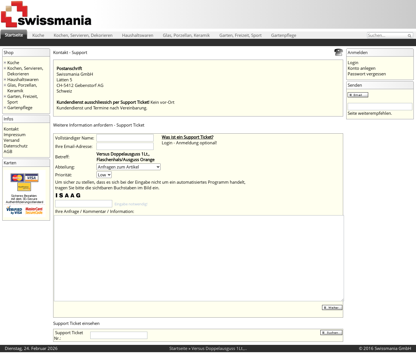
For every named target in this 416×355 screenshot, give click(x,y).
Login (353, 62)
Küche (38, 35)
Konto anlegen (361, 68)
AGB (8, 151)
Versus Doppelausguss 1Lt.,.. (219, 348)
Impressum (15, 134)
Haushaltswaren (137, 35)
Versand (11, 140)
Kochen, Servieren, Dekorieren (83, 35)
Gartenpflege (283, 35)
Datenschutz (16, 146)
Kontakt (11, 129)
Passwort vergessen (367, 74)
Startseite (14, 35)
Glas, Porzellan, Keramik (186, 35)
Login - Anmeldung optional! (189, 142)
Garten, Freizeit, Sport (240, 35)
